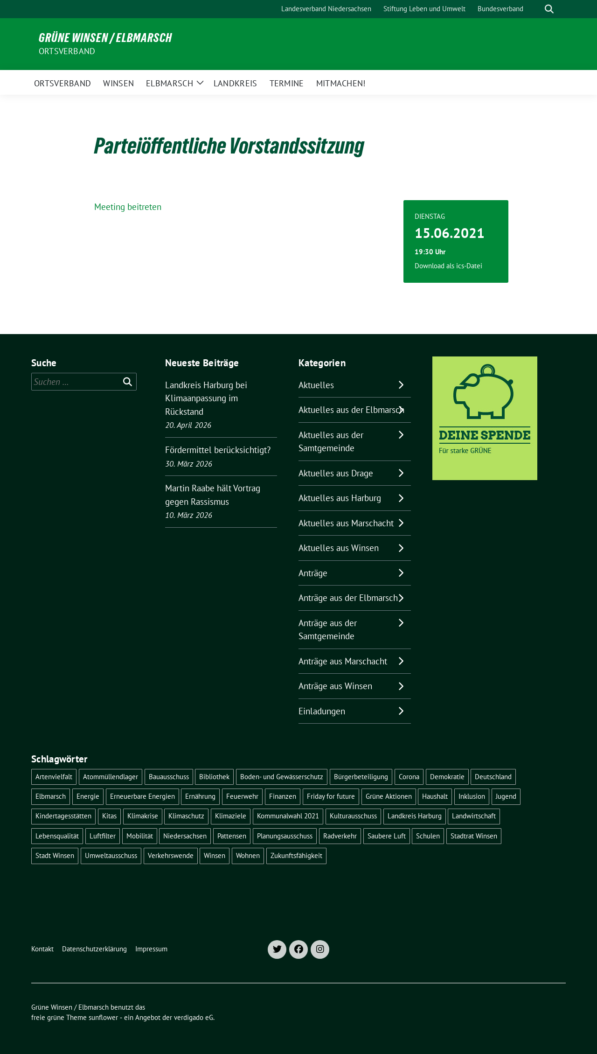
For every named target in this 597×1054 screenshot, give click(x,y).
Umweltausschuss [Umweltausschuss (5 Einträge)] (111, 855)
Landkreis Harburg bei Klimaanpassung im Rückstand (206, 398)
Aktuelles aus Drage (335, 473)
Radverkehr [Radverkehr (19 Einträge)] (340, 835)
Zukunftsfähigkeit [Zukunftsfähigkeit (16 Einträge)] (296, 855)
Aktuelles (316, 385)
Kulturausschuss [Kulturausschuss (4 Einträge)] (353, 815)
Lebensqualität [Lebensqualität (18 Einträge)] (57, 835)
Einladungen (321, 711)
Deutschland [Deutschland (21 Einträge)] (493, 776)
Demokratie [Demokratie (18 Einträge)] (447, 776)
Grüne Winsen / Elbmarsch (105, 38)
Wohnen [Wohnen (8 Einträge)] (248, 855)
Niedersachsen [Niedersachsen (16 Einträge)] (185, 835)
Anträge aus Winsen (335, 685)
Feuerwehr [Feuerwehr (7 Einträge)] (242, 796)
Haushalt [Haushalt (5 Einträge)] (435, 796)
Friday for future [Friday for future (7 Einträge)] (331, 796)
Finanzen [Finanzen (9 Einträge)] (282, 796)
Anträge (312, 573)
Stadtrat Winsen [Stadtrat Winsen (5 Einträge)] (474, 835)
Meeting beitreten (127, 206)
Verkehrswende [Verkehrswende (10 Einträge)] (171, 855)
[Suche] (536, 9)
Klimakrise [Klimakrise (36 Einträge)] (142, 815)
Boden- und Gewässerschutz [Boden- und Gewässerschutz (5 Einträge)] (281, 776)
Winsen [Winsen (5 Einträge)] (214, 855)
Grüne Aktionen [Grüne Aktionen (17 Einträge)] (389, 796)
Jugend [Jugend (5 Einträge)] (506, 796)
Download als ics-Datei (448, 265)
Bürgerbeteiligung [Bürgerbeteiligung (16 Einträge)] (361, 776)
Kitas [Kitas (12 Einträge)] (109, 815)
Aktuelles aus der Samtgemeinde (330, 441)
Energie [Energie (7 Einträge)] (87, 796)
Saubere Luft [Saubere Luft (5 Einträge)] (387, 835)
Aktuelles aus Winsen (338, 547)
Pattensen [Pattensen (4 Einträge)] (231, 835)
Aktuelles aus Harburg (339, 497)
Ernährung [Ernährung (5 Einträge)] (200, 796)
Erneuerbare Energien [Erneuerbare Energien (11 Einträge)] (142, 796)
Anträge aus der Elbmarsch (348, 597)
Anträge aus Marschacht (342, 661)
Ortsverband (67, 51)
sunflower (103, 1017)
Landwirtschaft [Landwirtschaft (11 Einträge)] (474, 815)
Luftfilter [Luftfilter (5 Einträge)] (103, 835)
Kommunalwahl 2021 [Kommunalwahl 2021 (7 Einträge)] (288, 815)
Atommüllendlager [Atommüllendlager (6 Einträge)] (110, 776)
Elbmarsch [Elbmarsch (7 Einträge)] (50, 796)
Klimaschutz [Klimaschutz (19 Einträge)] (186, 815)
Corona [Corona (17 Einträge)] (409, 776)
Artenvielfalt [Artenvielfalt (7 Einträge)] (53, 776)
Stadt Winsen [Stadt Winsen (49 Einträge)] (54, 855)
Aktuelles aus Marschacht (346, 523)
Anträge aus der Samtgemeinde (327, 629)
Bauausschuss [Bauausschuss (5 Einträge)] (169, 776)
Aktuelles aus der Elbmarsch (351, 409)
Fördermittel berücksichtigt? (218, 449)
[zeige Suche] (549, 9)
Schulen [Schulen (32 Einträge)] (428, 835)
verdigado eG (193, 1017)
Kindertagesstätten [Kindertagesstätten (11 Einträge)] (63, 815)
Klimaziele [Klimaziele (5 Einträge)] (230, 815)
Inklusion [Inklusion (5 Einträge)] (471, 796)
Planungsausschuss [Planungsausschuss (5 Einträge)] (284, 835)
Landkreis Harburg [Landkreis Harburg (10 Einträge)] (415, 815)
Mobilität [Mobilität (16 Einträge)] (139, 835)
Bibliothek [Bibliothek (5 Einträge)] (214, 776)
